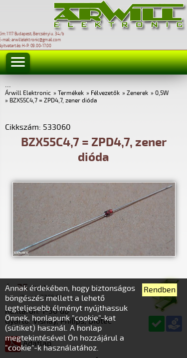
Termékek (71, 93)
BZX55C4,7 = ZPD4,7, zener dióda (53, 100)
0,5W (162, 93)
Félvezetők (105, 93)
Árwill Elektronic (28, 93)
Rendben (160, 290)
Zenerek (137, 93)
